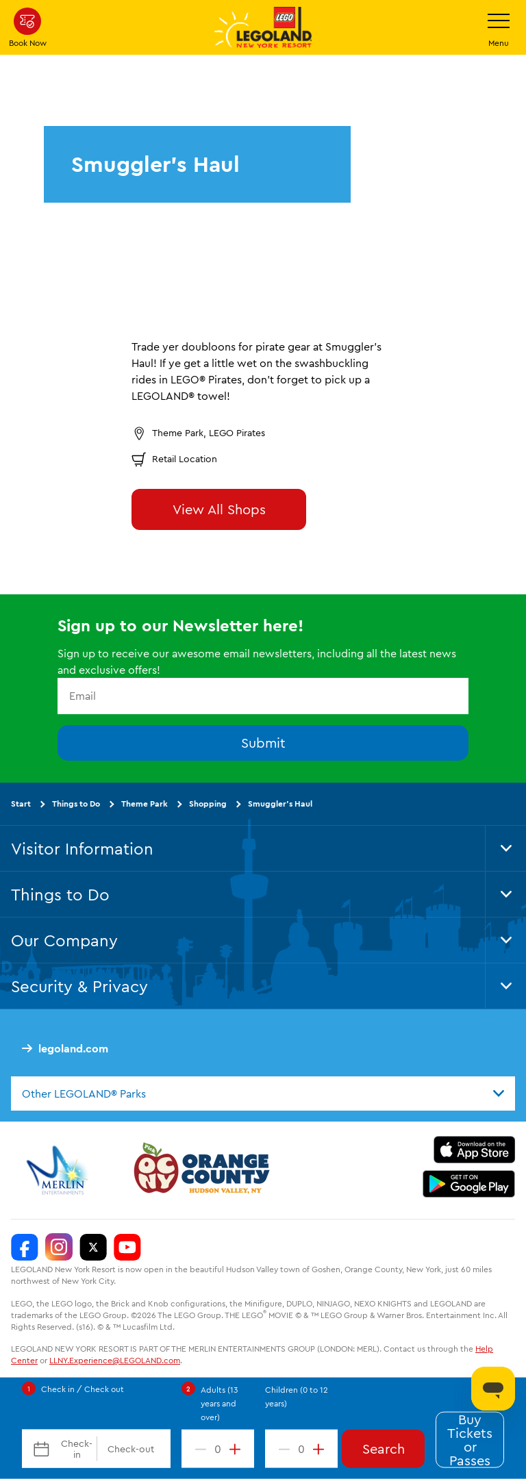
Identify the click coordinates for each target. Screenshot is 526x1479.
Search (383, 1448)
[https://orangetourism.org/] (200, 1171)
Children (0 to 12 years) (296, 1396)
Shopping (208, 803)
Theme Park (144, 803)
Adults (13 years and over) (219, 1403)
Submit (263, 742)
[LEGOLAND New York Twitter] (93, 1247)
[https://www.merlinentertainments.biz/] (59, 1171)
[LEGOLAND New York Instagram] (59, 1247)
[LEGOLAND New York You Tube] (127, 1247)
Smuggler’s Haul (280, 803)
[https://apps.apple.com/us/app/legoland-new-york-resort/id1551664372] (474, 1150)
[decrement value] (197, 1449)
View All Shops (219, 509)
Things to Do (76, 803)
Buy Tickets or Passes (469, 1440)
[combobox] (263, 1093)
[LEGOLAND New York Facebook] (24, 1247)
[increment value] (237, 1449)
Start (21, 803)
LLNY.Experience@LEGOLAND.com (114, 1361)
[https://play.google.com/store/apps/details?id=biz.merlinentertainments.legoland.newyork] (469, 1184)
